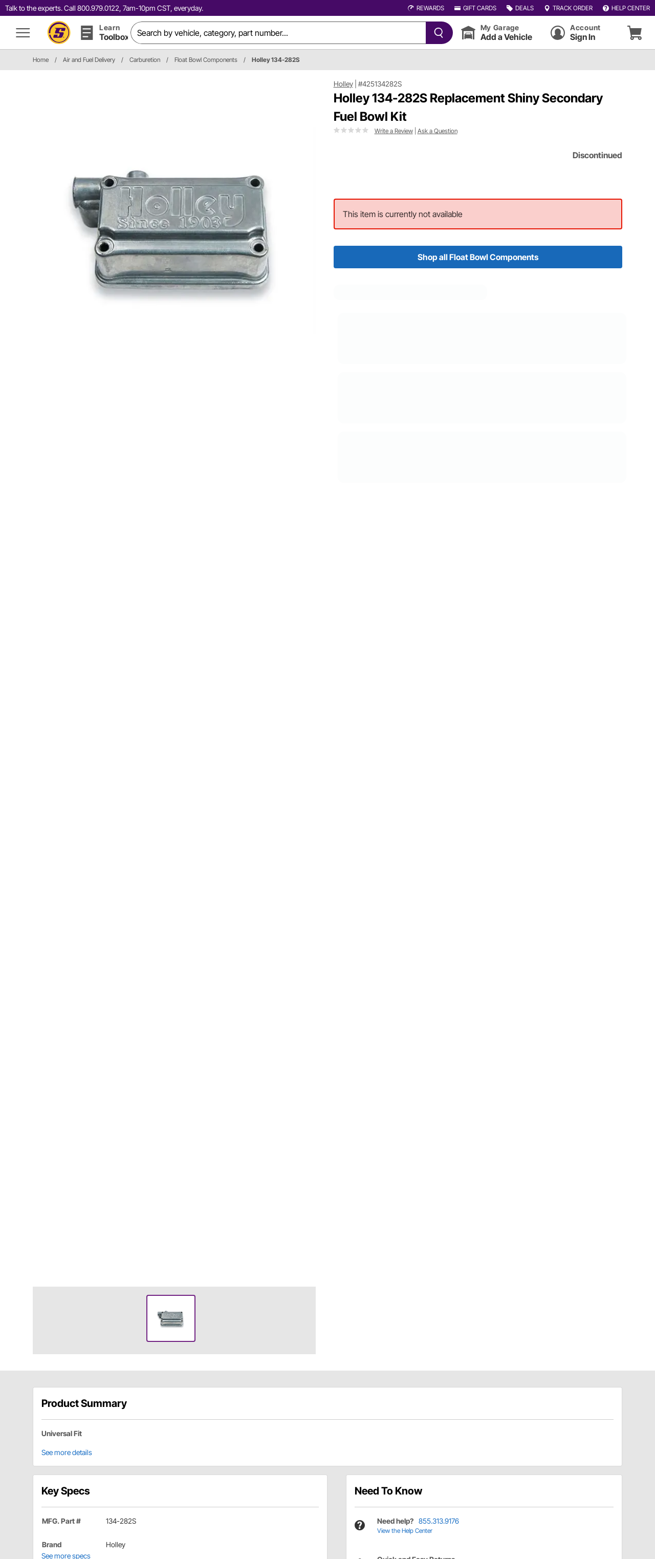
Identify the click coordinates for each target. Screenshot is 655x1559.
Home (41, 59)
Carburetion (144, 59)
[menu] (23, 32)
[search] (278, 33)
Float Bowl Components (205, 59)
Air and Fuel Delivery (89, 59)
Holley (343, 83)
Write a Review (394, 131)
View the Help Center (404, 1530)
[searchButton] (437, 33)
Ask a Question (437, 131)
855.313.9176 (439, 1521)
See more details (66, 1452)
